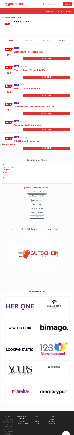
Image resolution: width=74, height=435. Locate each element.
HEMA (5, 172)
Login (69, 11)
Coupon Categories (22, 423)
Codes (28, 40)
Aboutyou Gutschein (37, 208)
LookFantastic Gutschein (37, 196)
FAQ (37, 419)
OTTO (5, 177)
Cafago (5, 175)
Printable (63, 40)
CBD (4, 164)
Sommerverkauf (8, 167)
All (11, 40)
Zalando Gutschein (37, 213)
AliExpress (6, 169)
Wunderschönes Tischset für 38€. (30, 70)
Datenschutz (51, 423)
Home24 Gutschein (37, 217)
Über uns (51, 419)
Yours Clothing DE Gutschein (37, 192)
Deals (45, 40)
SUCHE (67, 4)
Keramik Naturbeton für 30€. (27, 88)
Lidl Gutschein (37, 204)
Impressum (51, 421)
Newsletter (37, 423)
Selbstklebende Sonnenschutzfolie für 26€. (34, 107)
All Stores (22, 421)
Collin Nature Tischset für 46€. (28, 52)
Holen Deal (46, 59)
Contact (37, 421)
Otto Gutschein (37, 200)
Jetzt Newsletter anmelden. (27, 141)
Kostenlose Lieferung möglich (28, 125)
